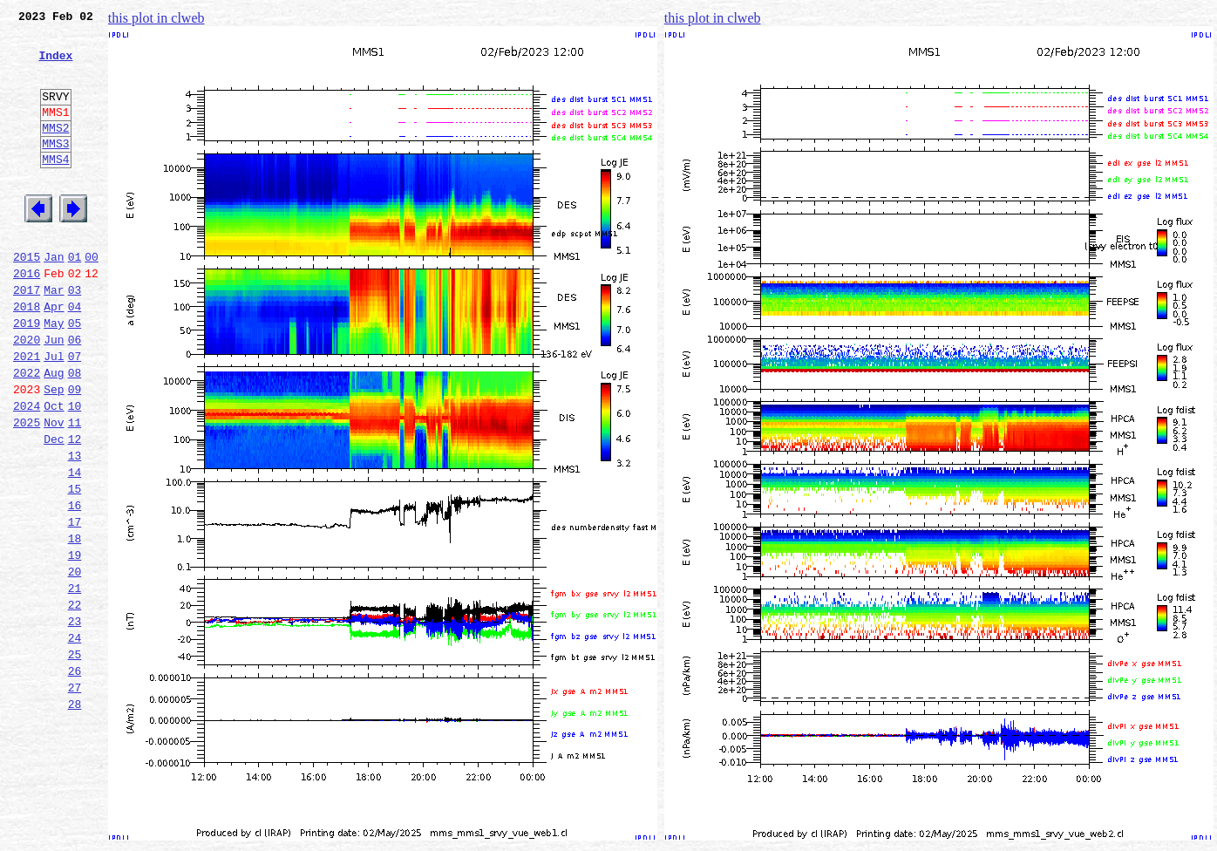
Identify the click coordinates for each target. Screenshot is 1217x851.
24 (75, 739)
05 (75, 375)
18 (75, 624)
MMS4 (55, 187)
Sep (54, 452)
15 (75, 567)
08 (75, 432)
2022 (26, 432)
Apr (54, 356)
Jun (54, 394)
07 (75, 413)
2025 (26, 490)
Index (55, 65)
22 (75, 701)
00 (92, 298)
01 (75, 298)
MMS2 (55, 151)
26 (75, 778)
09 (75, 452)
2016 (26, 317)
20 (75, 663)
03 (75, 336)
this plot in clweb (156, 17)
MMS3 (55, 169)
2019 (26, 375)
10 (75, 471)
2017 (26, 336)
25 (75, 758)
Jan (54, 298)
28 (75, 816)
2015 (26, 298)
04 (75, 356)
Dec (54, 509)
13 (75, 528)
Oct (54, 471)
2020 (26, 394)
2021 (26, 413)
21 (75, 682)
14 (75, 547)
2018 (26, 356)
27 (75, 797)
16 (75, 586)
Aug (54, 432)
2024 (26, 471)
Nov (54, 490)
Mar (54, 336)
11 (75, 490)
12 (75, 509)
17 (75, 605)
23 (75, 720)
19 (75, 643)
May (54, 375)
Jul (54, 413)
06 (75, 394)
